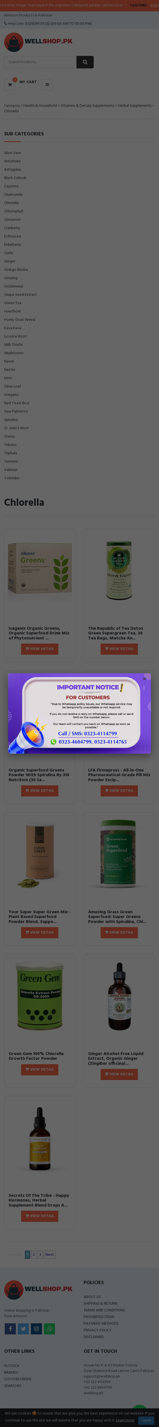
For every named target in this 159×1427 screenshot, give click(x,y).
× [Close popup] (144, 680)
